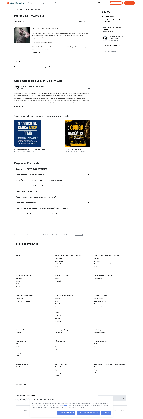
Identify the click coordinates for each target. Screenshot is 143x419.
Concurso (58, 300)
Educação (58, 306)
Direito (57, 303)
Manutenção (59, 335)
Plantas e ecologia (100, 343)
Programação (98, 372)
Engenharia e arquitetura (24, 297)
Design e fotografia (62, 277)
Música (57, 352)
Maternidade (98, 280)
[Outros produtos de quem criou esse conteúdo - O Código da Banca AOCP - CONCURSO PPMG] (24, 136)
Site (95, 375)
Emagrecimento (60, 369)
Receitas (18, 289)
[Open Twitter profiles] (21, 402)
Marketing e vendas (101, 332)
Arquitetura (19, 300)
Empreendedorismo (100, 303)
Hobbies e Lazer (21, 332)
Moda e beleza (21, 343)
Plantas (96, 349)
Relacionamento (21, 369)
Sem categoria (21, 386)
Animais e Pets (21, 257)
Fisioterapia (58, 375)
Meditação (58, 266)
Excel (96, 369)
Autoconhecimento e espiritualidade (68, 257)
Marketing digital (99, 335)
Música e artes (60, 343)
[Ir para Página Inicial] (16, 2)
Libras (57, 315)
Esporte (57, 372)
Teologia (58, 269)
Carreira (96, 260)
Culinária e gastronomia (24, 277)
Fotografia (58, 283)
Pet (17, 260)
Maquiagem (19, 355)
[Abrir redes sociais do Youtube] (89, 89)
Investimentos (98, 309)
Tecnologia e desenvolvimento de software (109, 366)
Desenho (58, 349)
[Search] (99, 3)
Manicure (18, 352)
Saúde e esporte (61, 366)
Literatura (58, 318)
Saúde (57, 378)
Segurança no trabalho (23, 303)
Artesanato (58, 346)
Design (57, 280)
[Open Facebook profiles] (17, 402)
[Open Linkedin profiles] (25, 402)
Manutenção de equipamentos (65, 332)
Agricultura (97, 346)
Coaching (97, 263)
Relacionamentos (22, 366)
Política (57, 321)
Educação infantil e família (103, 277)
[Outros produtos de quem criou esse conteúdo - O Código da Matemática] (46, 136)
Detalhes (19, 63)
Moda (17, 358)
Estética (18, 349)
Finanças (96, 306)
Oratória (96, 269)
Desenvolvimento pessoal (102, 266)
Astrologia (58, 260)
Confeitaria (19, 280)
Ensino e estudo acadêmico (64, 297)
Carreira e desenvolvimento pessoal (107, 257)
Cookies (123, 413)
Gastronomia (20, 286)
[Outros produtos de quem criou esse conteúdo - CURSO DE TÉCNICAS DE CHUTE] (89, 136)
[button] (50, 167)
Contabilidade (98, 300)
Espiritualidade (59, 263)
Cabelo (18, 346)
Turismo (18, 335)
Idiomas (57, 312)
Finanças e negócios (101, 297)
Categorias (32, 3)
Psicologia (58, 323)
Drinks (18, 283)
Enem (56, 309)
